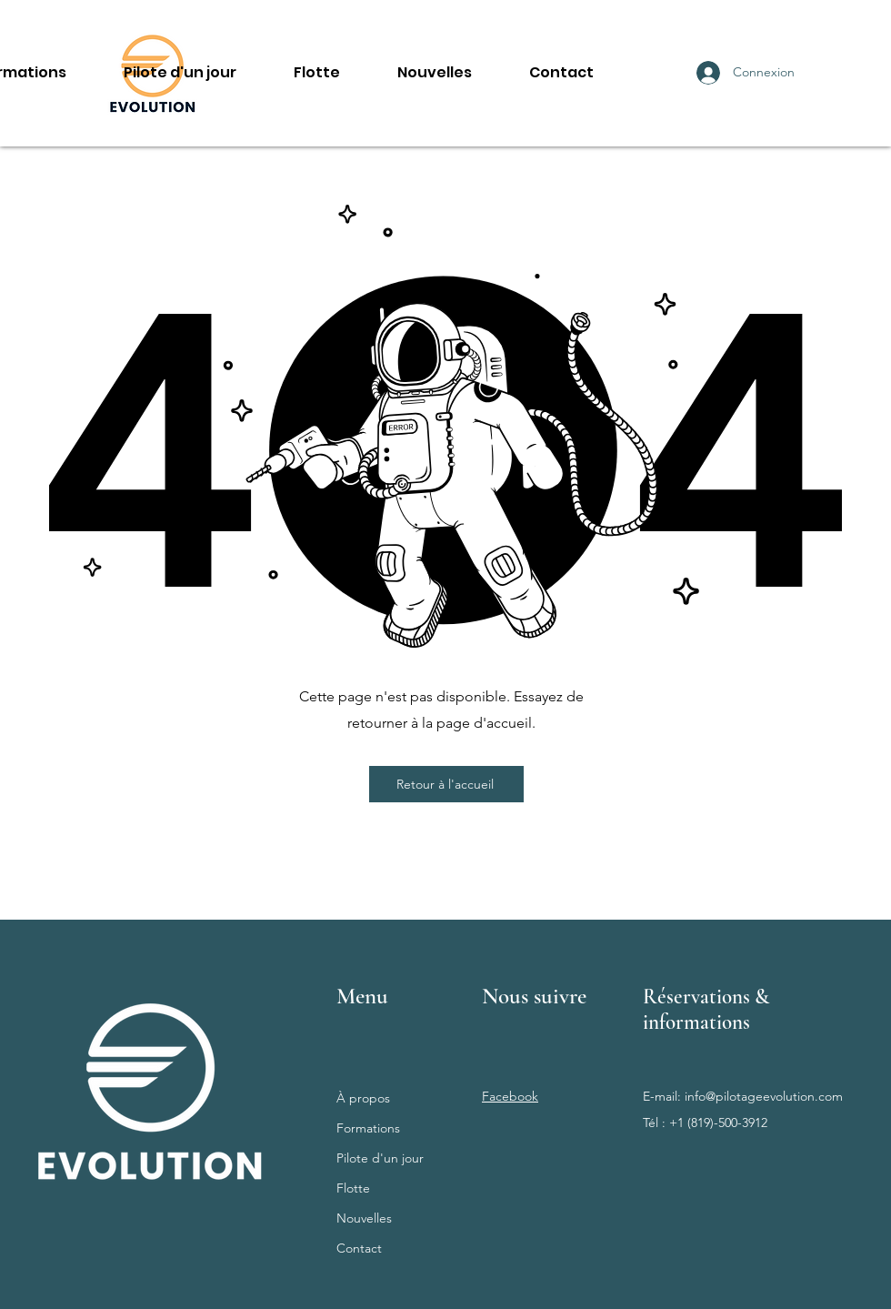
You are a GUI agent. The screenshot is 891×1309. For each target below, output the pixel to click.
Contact (359, 1248)
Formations (368, 1128)
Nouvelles (364, 1218)
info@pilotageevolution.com (764, 1096)
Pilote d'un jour (380, 1158)
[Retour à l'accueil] (446, 784)
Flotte (353, 1188)
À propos (363, 1098)
